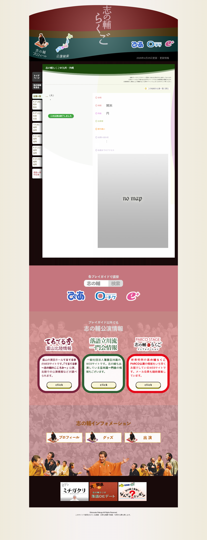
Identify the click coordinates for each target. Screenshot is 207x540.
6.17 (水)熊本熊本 (36, 104)
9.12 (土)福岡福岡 (36, 150)
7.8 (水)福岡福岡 (36, 127)
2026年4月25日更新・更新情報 (153, 58)
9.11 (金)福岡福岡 (36, 139)
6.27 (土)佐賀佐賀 (36, 116)
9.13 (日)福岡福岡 (36, 162)
